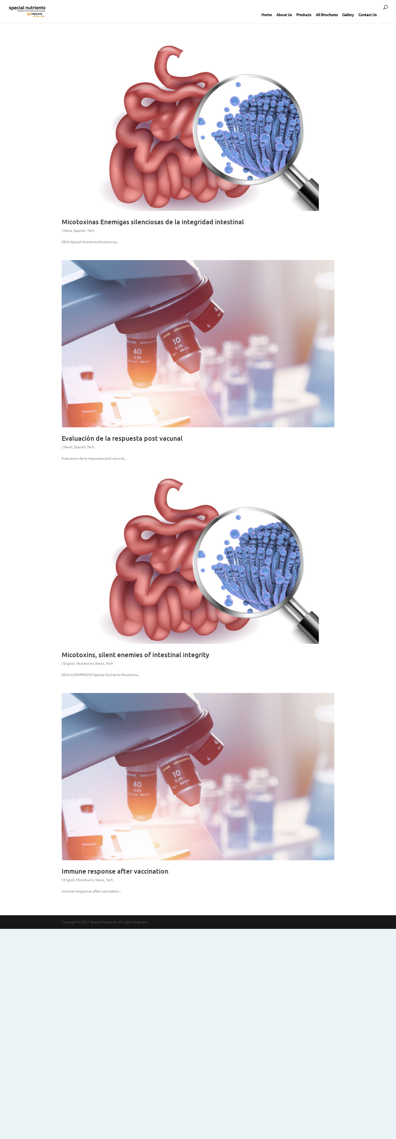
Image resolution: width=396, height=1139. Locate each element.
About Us (284, 14)
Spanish (80, 230)
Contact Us (367, 14)
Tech (90, 230)
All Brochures (327, 14)
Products (303, 14)
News (67, 230)
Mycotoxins (85, 663)
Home (266, 14)
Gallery (348, 14)
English (69, 663)
